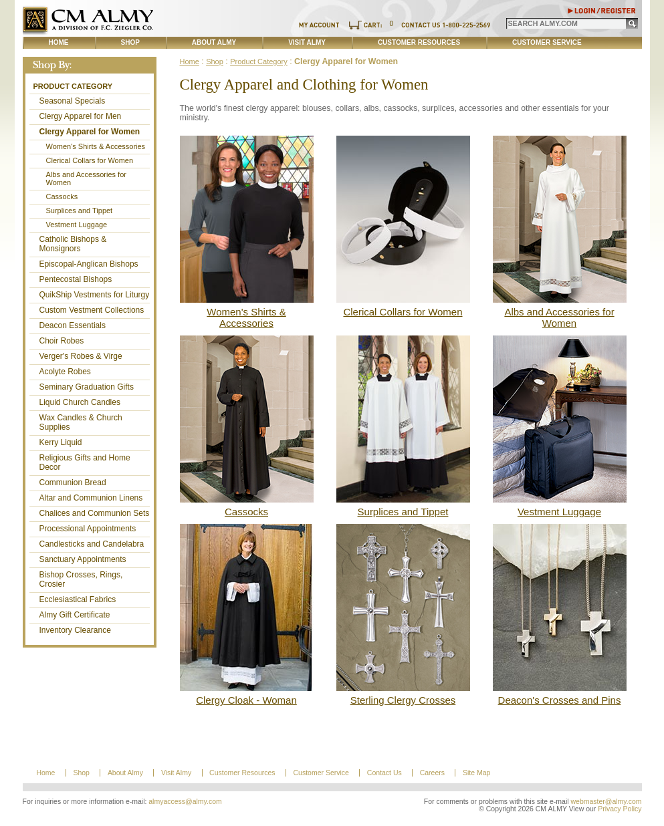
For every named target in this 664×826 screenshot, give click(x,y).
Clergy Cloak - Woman (246, 700)
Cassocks (62, 196)
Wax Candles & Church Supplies (80, 422)
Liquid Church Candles (79, 402)
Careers (432, 773)
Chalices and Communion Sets (94, 513)
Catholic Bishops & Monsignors (73, 244)
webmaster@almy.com (606, 801)
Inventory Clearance (75, 630)
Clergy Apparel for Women (89, 131)
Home (59, 42)
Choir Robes (61, 341)
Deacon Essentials (72, 325)
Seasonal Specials (72, 101)
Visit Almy (307, 42)
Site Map (476, 773)
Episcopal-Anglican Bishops (88, 264)
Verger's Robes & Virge (80, 356)
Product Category (73, 86)
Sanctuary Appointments (82, 559)
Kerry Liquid (60, 442)
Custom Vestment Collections (91, 310)
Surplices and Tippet (79, 210)
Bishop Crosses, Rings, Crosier (81, 579)
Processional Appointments (87, 528)
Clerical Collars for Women (90, 160)
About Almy (214, 42)
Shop (130, 42)
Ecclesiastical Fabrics (77, 599)
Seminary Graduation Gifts (86, 387)
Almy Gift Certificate (74, 615)
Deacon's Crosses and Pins (559, 700)
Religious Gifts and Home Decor (84, 462)
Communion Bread (72, 482)
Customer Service (547, 42)
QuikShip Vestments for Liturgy (94, 294)
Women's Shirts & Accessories (96, 146)
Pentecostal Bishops (75, 279)
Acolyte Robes (65, 371)
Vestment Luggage (77, 225)
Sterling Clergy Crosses (403, 700)
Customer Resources (419, 42)
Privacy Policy (619, 809)
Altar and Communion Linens (91, 498)
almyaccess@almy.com (185, 801)
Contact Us (384, 773)
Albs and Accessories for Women (86, 178)
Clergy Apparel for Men (80, 116)
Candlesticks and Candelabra (91, 544)
